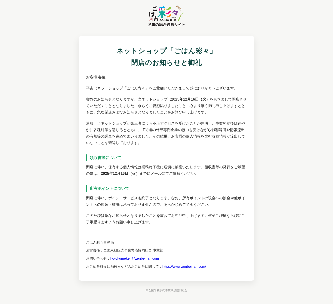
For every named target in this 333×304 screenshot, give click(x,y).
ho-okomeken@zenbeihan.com (134, 258)
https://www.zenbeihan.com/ (184, 266)
